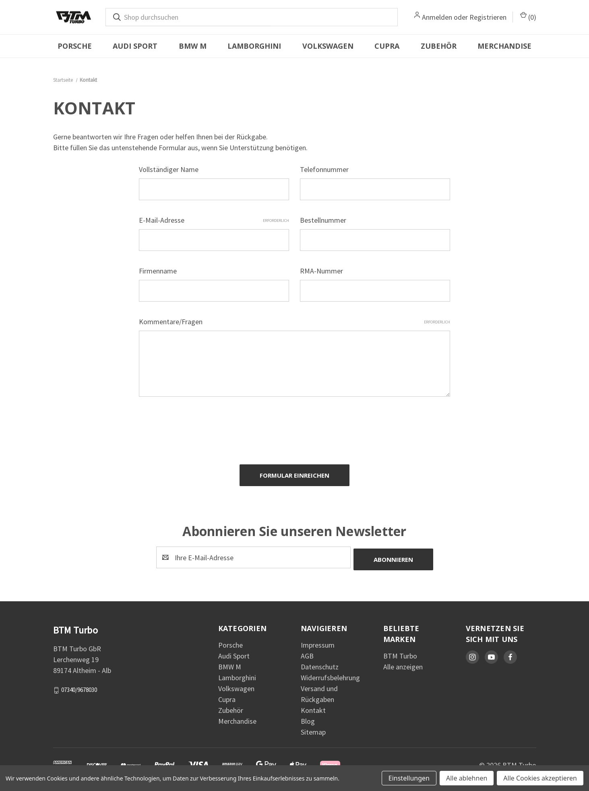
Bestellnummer (323, 220)
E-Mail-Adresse (214, 220)
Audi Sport (135, 46)
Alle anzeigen (403, 662)
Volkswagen (327, 46)
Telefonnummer (324, 169)
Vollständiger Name (168, 169)
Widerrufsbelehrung (330, 673)
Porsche (75, 46)
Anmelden (437, 17)
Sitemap (313, 727)
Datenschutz (320, 662)
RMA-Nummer (321, 270)
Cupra (386, 46)
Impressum (318, 640)
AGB (307, 651)
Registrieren (487, 17)
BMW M (193, 46)
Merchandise (504, 46)
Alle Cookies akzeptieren (540, 778)
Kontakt (313, 705)
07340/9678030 (79, 685)
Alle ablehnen (466, 778)
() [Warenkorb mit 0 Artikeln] (528, 17)
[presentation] (200, 427)
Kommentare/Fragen (294, 321)
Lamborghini (254, 46)
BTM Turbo (400, 651)
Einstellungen (409, 778)
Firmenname (158, 270)
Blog (308, 716)
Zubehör (439, 46)
